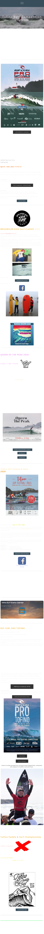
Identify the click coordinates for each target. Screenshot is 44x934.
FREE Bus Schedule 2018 (22, 686)
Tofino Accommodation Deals (22, 696)
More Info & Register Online (22, 553)
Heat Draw (22, 756)
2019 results (22, 457)
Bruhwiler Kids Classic (22, 280)
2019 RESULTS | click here (22, 132)
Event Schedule (22, 761)
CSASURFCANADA (22, 200)
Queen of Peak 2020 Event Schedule (22, 449)
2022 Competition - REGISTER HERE (22, 185)
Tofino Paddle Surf (26, 528)
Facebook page (19, 379)
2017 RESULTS (22, 453)
